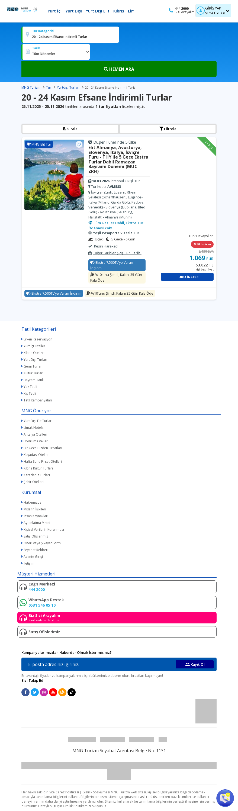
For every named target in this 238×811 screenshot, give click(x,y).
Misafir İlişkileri (35, 509)
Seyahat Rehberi (36, 550)
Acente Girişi (33, 556)
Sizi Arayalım (185, 12)
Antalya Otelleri (35, 434)
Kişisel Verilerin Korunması (44, 529)
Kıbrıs (118, 11)
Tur (48, 87)
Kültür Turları (33, 373)
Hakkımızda (32, 502)
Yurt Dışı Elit (98, 11)
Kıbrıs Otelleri (34, 352)
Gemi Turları (33, 366)
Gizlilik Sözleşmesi (96, 792)
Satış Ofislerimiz (36, 536)
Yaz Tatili (30, 386)
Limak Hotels (33, 427)
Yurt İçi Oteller (34, 346)
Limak (134, 11)
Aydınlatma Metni (37, 522)
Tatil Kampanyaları (38, 400)
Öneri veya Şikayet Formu (43, 543)
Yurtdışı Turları (68, 87)
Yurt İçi (54, 11)
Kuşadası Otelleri (37, 454)
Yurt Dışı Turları (35, 359)
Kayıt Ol (195, 664)
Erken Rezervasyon (38, 339)
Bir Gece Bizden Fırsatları (43, 448)
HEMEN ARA (119, 69)
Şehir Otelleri (34, 481)
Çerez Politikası (67, 792)
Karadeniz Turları (37, 475)
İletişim (29, 563)
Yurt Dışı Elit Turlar (38, 421)
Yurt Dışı (73, 11)
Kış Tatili (30, 393)
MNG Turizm (30, 87)
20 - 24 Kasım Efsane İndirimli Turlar (111, 87)
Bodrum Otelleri (36, 441)
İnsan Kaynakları (36, 516)
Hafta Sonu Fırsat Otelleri (43, 461)
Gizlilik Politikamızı (77, 806)
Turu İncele (187, 276)
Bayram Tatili (34, 380)
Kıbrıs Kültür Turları (38, 468)
